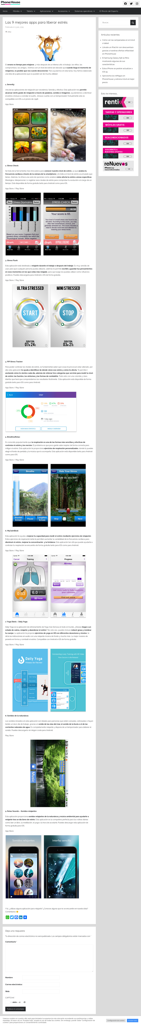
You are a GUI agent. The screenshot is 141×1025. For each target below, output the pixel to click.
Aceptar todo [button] (132, 1020)
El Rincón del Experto (109, 11)
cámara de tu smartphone (45, 174)
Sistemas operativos (85, 11)
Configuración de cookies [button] (115, 1020)
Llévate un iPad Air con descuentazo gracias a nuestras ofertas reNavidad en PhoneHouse (118, 50)
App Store (9, 104)
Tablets (31, 11)
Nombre (9, 977)
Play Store (20, 189)
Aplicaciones (46, 11)
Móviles (17, 11)
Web (7, 991)
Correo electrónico (13, 984)
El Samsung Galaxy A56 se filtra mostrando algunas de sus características (115, 61)
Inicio (5, 11)
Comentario (11, 942)
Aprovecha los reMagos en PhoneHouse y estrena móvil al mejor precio (118, 79)
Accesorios (64, 11)
